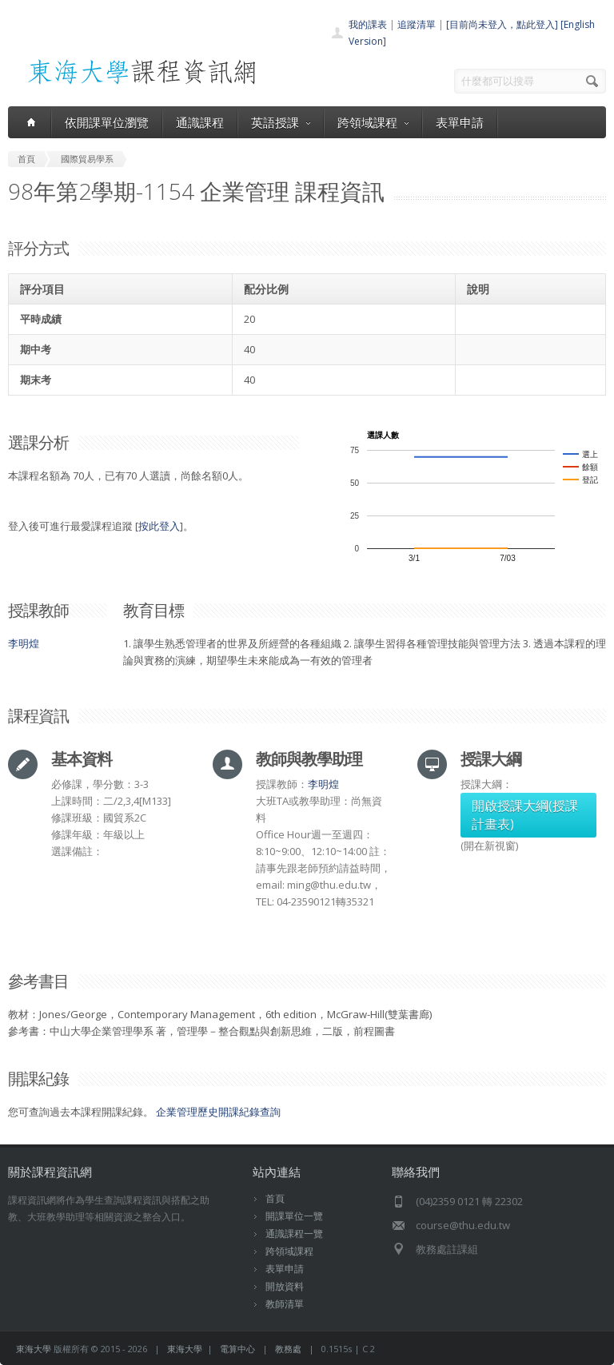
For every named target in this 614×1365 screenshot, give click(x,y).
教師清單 (284, 1304)
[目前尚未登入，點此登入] (502, 24)
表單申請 (460, 122)
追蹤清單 (416, 24)
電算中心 (237, 1349)
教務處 (288, 1349)
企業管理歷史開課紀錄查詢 (218, 1111)
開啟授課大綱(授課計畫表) (525, 815)
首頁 (275, 1198)
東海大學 (33, 1349)
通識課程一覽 (294, 1233)
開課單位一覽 (294, 1216)
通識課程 (200, 122)
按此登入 (159, 526)
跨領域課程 (373, 122)
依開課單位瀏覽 (107, 122)
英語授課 (280, 122)
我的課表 (368, 24)
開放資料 (284, 1286)
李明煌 (23, 643)
